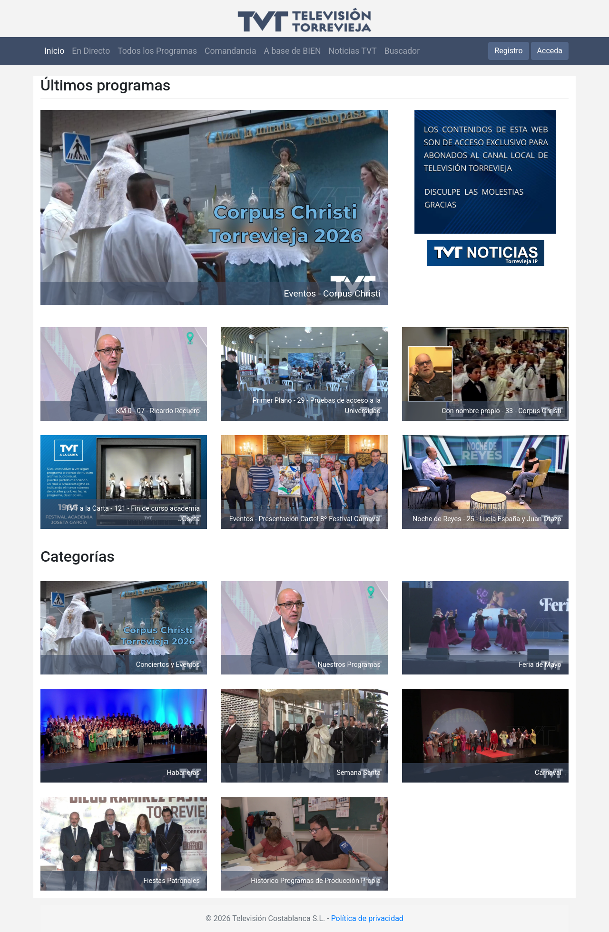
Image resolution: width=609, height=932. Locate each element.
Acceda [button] (549, 50)
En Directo (91, 51)
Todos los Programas (157, 51)
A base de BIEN (292, 51)
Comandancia (230, 51)
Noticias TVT (353, 51)
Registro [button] (508, 50)
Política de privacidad (367, 918)
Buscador (402, 51)
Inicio (54, 51)
